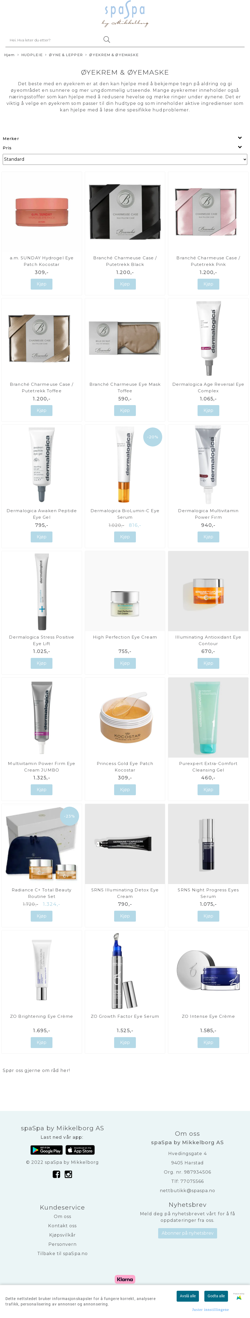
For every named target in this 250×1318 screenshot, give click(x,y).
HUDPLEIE (30, 55)
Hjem (9, 55)
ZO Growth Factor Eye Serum (125, 1016)
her (64, 1070)
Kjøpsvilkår (62, 1235)
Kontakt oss (62, 1225)
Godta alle (216, 1296)
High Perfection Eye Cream (125, 637)
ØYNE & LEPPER (64, 55)
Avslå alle (188, 1296)
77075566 (192, 1181)
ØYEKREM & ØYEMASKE (112, 55)
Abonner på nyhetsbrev (188, 1233)
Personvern (62, 1244)
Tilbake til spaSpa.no (62, 1253)
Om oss (62, 1216)
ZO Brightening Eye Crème (41, 1016)
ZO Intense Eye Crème (208, 1016)
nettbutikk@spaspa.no (187, 1190)
